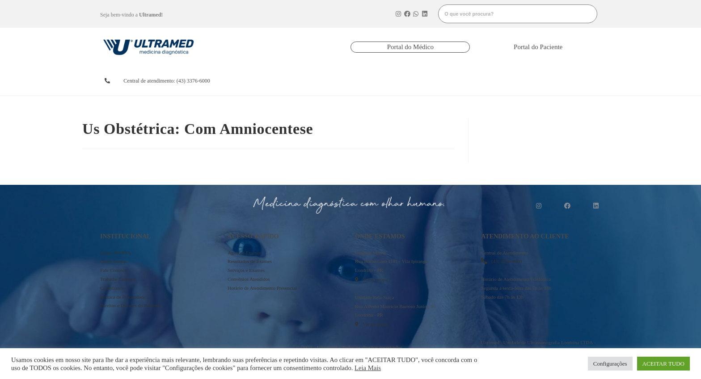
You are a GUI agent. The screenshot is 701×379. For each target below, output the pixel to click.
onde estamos (499, 81)
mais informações (563, 80)
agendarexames (263, 81)
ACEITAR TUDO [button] (663, 363)
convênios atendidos (382, 81)
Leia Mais (368, 367)
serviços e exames (442, 81)
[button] (410, 47)
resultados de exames (321, 81)
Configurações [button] (610, 363)
